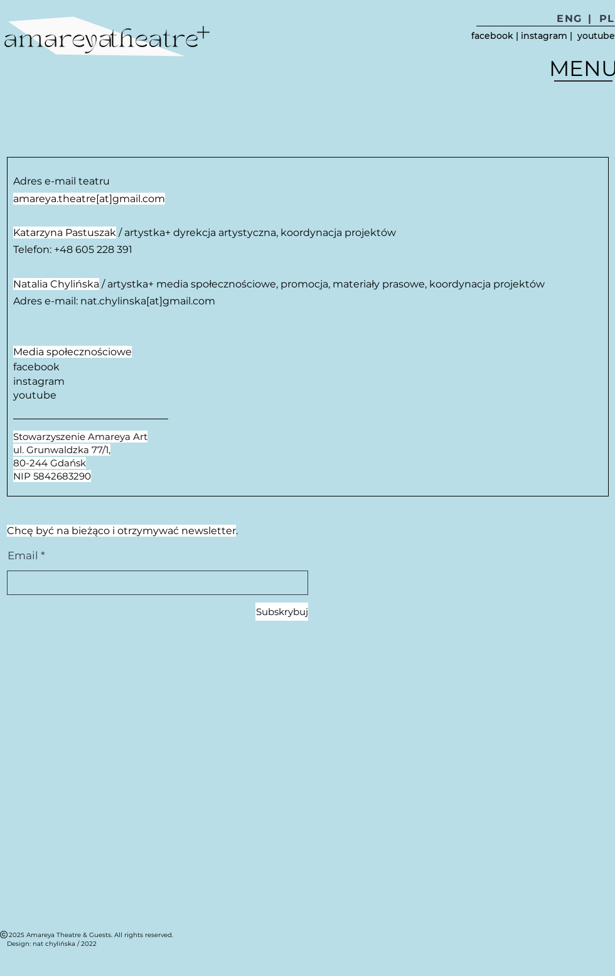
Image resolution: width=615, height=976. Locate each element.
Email (23, 555)
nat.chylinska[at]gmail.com (147, 301)
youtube (596, 35)
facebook (492, 35)
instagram (544, 35)
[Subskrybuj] (281, 612)
